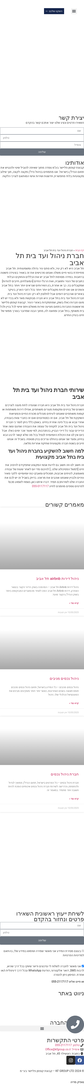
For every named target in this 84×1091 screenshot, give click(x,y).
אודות (80, 1002)
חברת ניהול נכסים (65, 774)
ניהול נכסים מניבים (64, 678)
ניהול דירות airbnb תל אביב (57, 578)
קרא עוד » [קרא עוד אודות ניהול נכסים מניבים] (74, 703)
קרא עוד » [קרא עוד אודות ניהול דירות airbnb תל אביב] (74, 603)
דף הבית (79, 250)
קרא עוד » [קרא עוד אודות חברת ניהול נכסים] (74, 799)
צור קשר (79, 1006)
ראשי (81, 998)
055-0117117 (40, 486)
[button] (74, 11)
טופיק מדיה (77, 1082)
